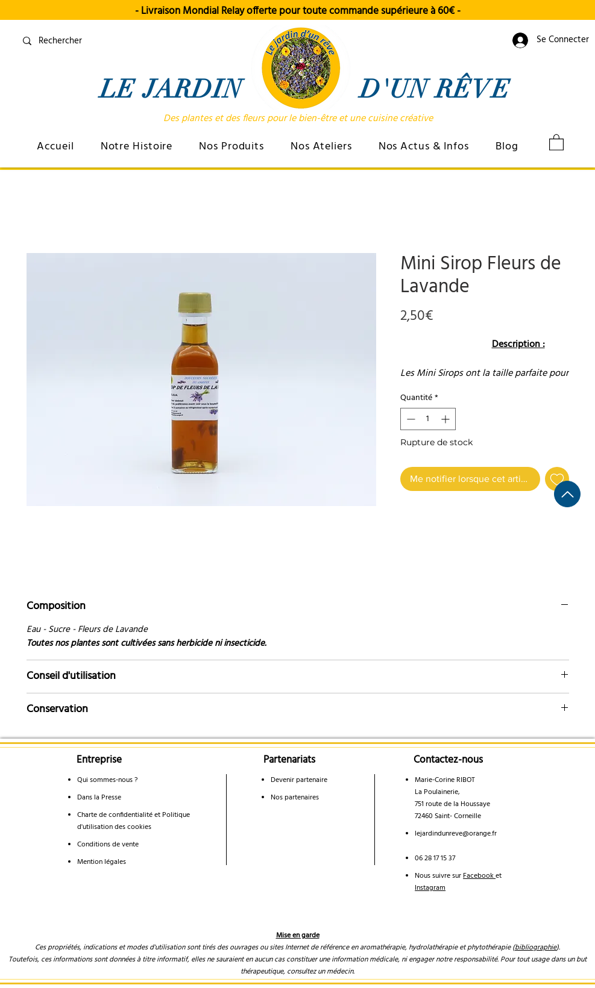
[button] (137, 146)
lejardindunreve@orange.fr (456, 834)
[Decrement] (409, 419)
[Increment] (446, 419)
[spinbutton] (428, 419)
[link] (556, 142)
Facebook (479, 876)
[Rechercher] (106, 41)
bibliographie (535, 948)
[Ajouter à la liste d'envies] (557, 479)
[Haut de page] (567, 494)
